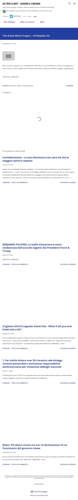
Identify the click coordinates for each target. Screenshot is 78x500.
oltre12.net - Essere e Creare (21, 3)
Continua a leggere (68, 182)
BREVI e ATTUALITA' (26, 22)
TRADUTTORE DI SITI (46, 11)
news (19, 86)
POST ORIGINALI (8, 22)
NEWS (41, 22)
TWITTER (15, 16)
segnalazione (27, 86)
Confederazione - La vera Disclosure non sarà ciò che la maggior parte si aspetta (35, 159)
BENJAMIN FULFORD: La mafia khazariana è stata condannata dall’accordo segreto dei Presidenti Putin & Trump (35, 248)
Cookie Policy (39, 484)
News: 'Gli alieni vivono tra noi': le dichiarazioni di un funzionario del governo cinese (34, 446)
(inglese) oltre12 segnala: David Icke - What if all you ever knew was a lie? (37, 328)
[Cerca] (69, 3)
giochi (13, 86)
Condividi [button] (69, 86)
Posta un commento (20, 182)
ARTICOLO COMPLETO (10, 77)
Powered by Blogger (39, 492)
